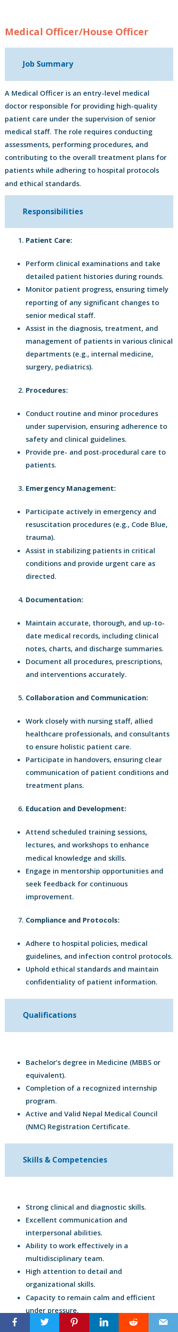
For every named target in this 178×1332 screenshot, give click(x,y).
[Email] (163, 1322)
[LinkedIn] (104, 1322)
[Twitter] (45, 1322)
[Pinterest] (74, 1322)
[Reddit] (134, 1322)
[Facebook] (15, 1322)
